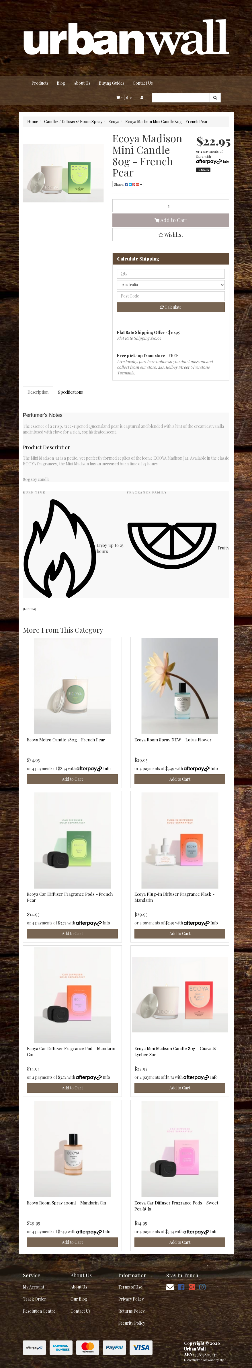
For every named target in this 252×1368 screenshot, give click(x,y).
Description (38, 392)
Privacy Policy (131, 1299)
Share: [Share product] (128, 184)
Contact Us (143, 83)
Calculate (170, 307)
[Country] (171, 285)
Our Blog (79, 1299)
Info (226, 161)
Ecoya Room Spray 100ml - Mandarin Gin (66, 1203)
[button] (170, 234)
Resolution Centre (39, 1311)
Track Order (34, 1299)
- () (124, 97)
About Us (82, 83)
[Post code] (171, 296)
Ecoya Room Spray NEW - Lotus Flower (173, 740)
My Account (33, 1287)
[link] (181, 1287)
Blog (61, 83)
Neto (223, 1360)
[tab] (38, 392)
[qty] (171, 274)
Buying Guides (111, 83)
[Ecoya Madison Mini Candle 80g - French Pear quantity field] (170, 205)
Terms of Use (130, 1287)
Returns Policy (131, 1311)
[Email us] (170, 1287)
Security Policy (131, 1323)
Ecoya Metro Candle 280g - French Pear (66, 740)
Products (40, 83)
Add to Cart (171, 220)
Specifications (70, 392)
